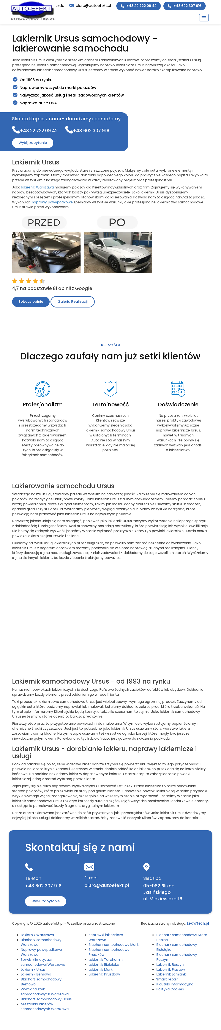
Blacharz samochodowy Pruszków (108, 952)
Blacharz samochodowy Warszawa (41, 942)
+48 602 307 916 (184, 5)
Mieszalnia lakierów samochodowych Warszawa (45, 1007)
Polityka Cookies (170, 989)
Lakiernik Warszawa (37, 934)
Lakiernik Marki (100, 969)
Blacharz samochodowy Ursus (46, 999)
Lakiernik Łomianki (171, 974)
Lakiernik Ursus (33, 969)
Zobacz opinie (31, 301)
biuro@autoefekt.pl (90, 5)
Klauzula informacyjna (174, 984)
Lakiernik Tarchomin (105, 959)
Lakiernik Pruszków (104, 974)
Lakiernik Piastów (170, 969)
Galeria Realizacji (73, 301)
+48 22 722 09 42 (138, 5)
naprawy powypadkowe (52, 202)
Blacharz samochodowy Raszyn (176, 957)
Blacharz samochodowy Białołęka (176, 947)
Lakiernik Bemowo (36, 974)
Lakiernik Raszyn (170, 964)
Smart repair (167, 979)
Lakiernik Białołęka (103, 964)
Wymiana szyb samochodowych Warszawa (45, 992)
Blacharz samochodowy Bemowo (41, 982)
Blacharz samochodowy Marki (113, 944)
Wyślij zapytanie (33, 142)
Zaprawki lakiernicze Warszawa (105, 937)
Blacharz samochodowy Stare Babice (181, 937)
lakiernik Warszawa (37, 187)
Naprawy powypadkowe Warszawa (41, 952)
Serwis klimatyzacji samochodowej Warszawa (43, 962)
